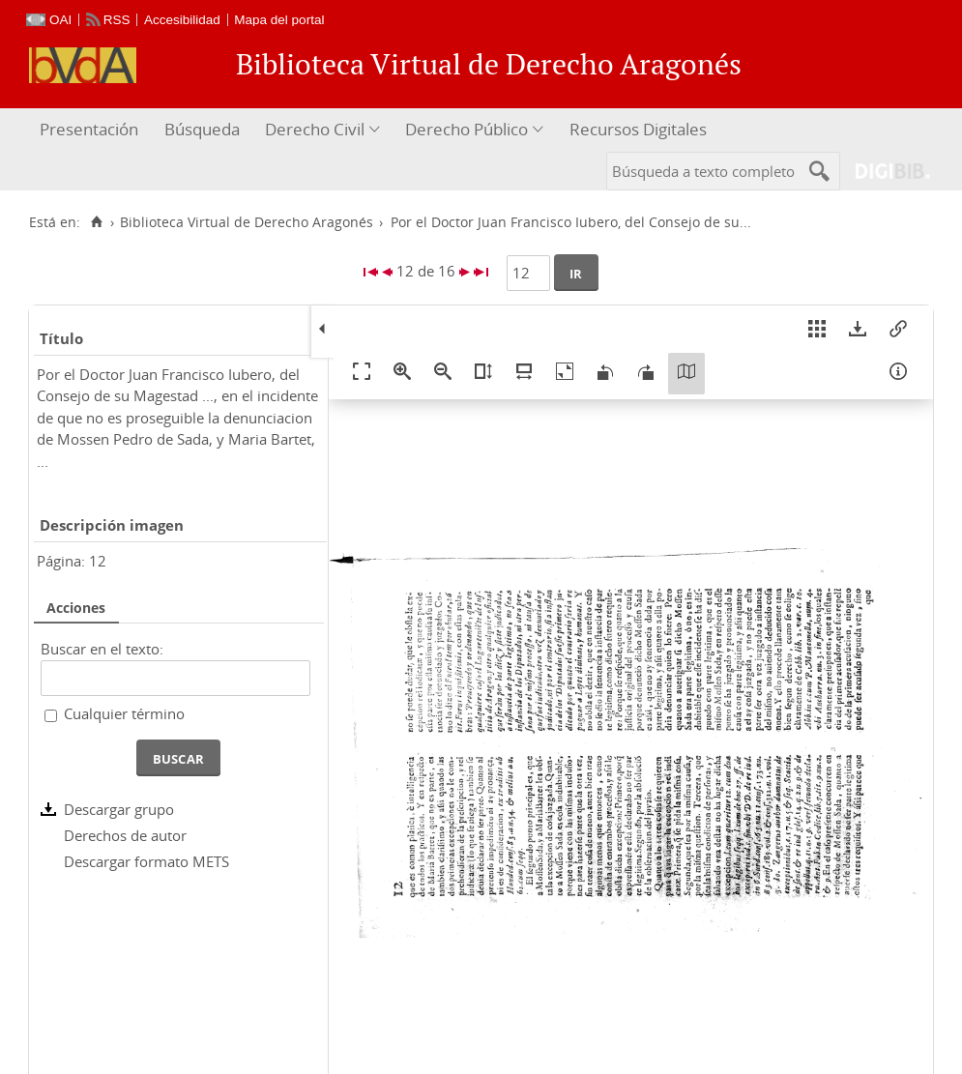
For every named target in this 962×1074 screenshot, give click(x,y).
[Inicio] (96, 222)
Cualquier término (124, 713)
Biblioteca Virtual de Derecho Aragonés (246, 222)
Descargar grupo (119, 809)
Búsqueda (202, 129)
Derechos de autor (125, 835)
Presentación (89, 129)
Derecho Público (466, 129)
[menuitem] (91, 130)
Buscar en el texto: (102, 648)
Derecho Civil (314, 129)
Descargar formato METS (146, 861)
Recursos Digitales (638, 129)
